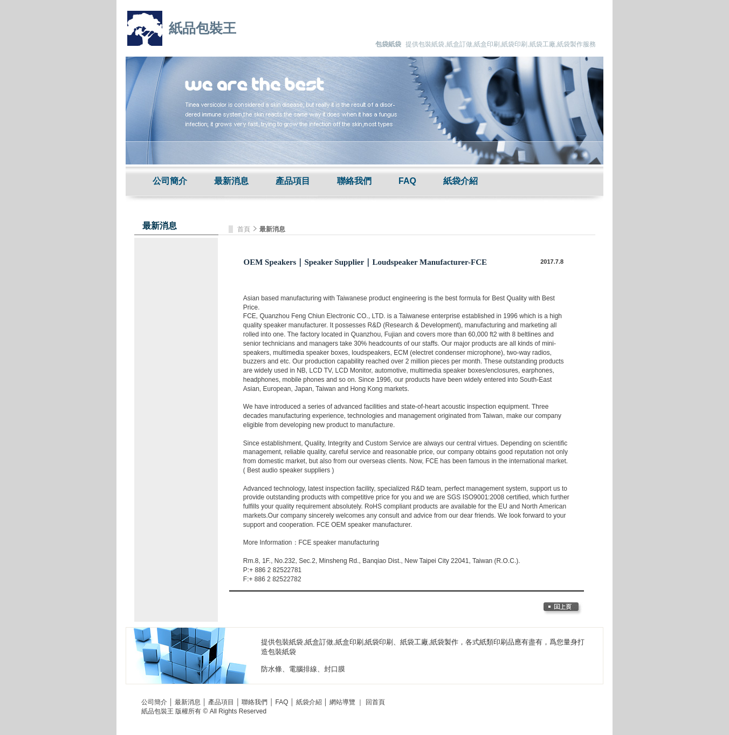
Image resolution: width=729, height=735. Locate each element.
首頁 (244, 229)
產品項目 (293, 181)
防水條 (271, 669)
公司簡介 (170, 181)
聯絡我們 (354, 181)
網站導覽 (342, 702)
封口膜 (334, 669)
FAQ (407, 181)
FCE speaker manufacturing (339, 542)
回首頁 (375, 702)
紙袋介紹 (460, 181)
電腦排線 (303, 669)
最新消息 (231, 181)
